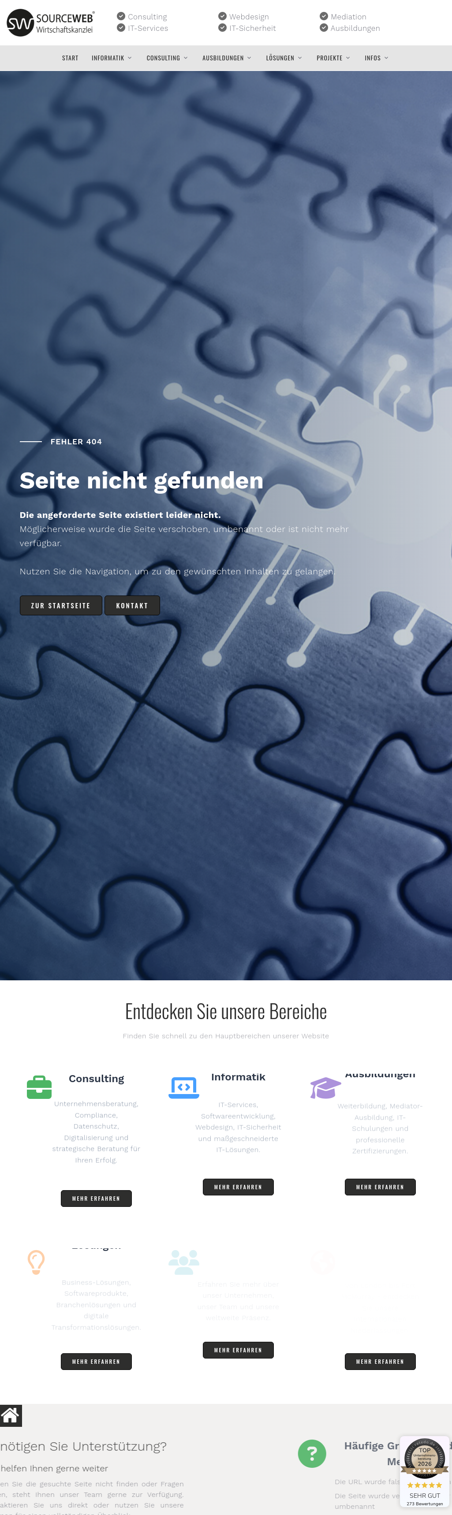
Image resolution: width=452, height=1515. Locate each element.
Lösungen (280, 57)
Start (70, 57)
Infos (373, 57)
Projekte (330, 57)
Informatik (108, 57)
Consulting (163, 57)
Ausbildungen (223, 57)
